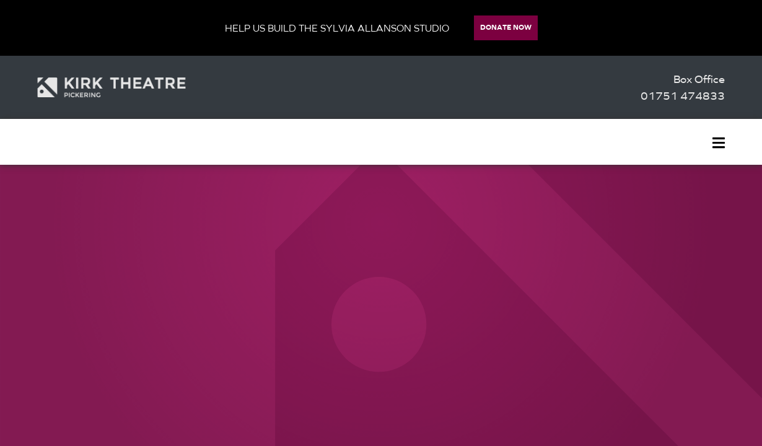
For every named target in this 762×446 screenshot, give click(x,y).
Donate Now (506, 27)
